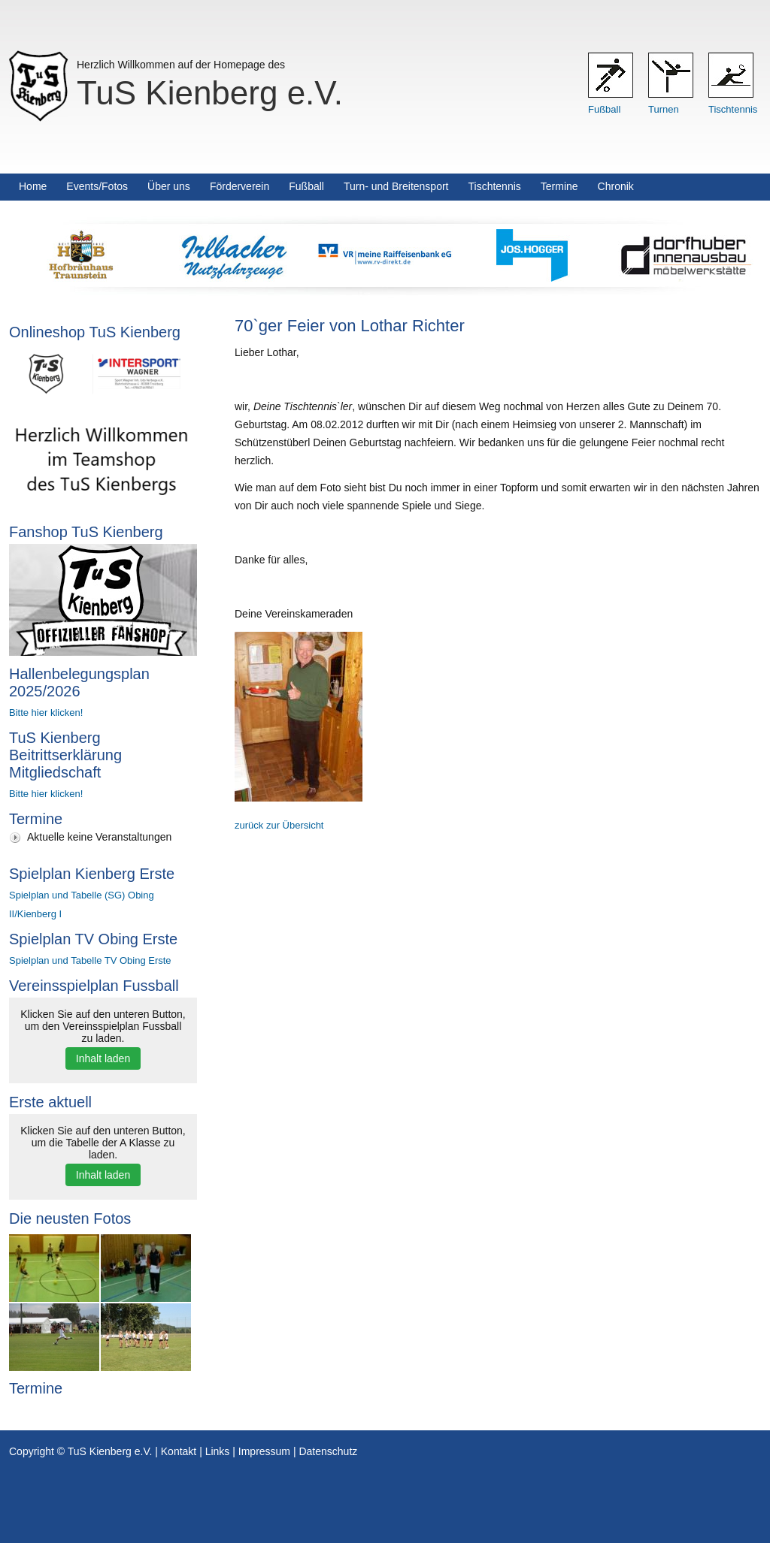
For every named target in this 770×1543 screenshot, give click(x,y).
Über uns (168, 186)
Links (217, 1451)
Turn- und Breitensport (396, 186)
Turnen (663, 109)
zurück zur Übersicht (279, 825)
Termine (559, 186)
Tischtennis (732, 109)
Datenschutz (328, 1451)
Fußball (604, 109)
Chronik (616, 186)
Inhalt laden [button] (103, 1058)
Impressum (264, 1451)
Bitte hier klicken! (46, 712)
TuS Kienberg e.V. (210, 92)
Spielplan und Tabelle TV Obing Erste (90, 960)
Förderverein (239, 186)
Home (33, 186)
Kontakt (178, 1451)
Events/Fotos (97, 186)
